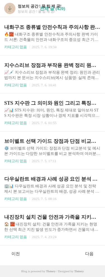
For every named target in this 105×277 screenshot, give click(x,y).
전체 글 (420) (52, 8)
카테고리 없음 (15, 47)
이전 (13, 253)
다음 (92, 253)
